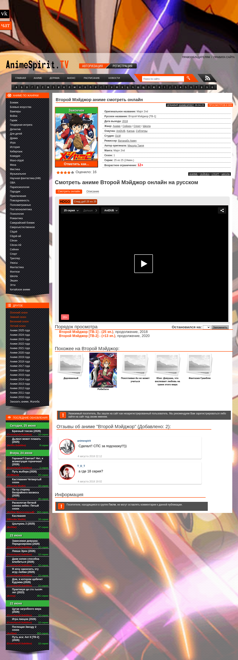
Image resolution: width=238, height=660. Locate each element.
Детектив (15, 129)
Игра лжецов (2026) (24, 619)
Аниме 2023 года (20, 339)
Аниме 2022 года (20, 343)
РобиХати (103, 388)
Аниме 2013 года (20, 383)
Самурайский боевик (22, 222)
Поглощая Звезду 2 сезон (24, 628)
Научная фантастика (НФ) (25, 178)
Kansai (130, 130)
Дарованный (71, 377)
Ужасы (14, 262)
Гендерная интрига (21, 124)
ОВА (12, 182)
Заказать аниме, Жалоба (25, 401)
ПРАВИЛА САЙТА (224, 57)
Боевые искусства (20, 107)
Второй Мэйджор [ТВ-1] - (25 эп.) (86, 332)
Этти (12, 285)
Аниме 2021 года (20, 348)
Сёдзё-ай (15, 236)
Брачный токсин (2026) (26, 431)
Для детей (16, 133)
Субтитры (142, 130)
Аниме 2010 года (20, 397)
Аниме (38, 78)
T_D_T (81, 466)
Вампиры (15, 111)
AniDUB (120, 130)
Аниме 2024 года (20, 334)
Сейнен (14, 249)
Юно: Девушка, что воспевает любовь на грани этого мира (167, 380)
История (15, 147)
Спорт (13, 253)
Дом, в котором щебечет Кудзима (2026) (27, 581)
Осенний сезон (19, 312)
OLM (118, 135)
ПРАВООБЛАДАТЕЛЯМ (196, 57)
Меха (13, 164)
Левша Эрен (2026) (23, 551)
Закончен (76, 110)
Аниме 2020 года (20, 352)
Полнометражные (20, 204)
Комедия (15, 156)
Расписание (92, 78)
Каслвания (19, 515)
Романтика (16, 218)
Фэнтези (15, 271)
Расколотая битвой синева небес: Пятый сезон (25, 505)
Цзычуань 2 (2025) (23, 523)
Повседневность (19, 200)
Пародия (15, 191)
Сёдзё (13, 231)
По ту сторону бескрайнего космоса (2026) (25, 492)
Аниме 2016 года (20, 370)
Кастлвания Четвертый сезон (26, 481)
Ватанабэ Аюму (127, 140)
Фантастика (17, 267)
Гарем (13, 120)
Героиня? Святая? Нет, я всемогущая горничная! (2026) (27, 461)
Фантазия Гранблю (199, 377)
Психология (17, 213)
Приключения (18, 196)
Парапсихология (19, 187)
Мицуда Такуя (136, 145)
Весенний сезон (19, 321)
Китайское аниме (20, 289)
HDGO (65, 201)
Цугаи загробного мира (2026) (26, 610)
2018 (125, 121)
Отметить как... (76, 164)
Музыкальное (18, 173)
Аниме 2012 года (20, 388)
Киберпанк (16, 151)
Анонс (71, 78)
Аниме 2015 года (20, 374)
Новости (114, 78)
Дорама (54, 78)
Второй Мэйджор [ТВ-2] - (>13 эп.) (87, 336)
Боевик (14, 102)
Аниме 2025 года (20, 330)
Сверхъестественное (22, 227)
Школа (14, 276)
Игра (12, 142)
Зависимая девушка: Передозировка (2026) (26, 542)
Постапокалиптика (21, 209)
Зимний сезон (18, 317)
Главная (20, 78)
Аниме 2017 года (20, 366)
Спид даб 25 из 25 (85, 201)
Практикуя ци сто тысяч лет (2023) (27, 591)
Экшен (14, 280)
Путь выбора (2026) (24, 471)
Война (13, 115)
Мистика (15, 169)
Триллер (15, 258)
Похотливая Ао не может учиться (135, 379)
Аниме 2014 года (20, 379)
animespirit (186, 105)
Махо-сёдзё (17, 160)
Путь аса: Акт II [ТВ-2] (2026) (25, 639)
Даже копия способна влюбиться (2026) (25, 560)
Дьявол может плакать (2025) (26, 440)
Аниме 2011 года (20, 392)
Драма (14, 138)
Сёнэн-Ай (15, 245)
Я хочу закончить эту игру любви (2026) (25, 571)
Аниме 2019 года (20, 357)
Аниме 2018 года (20, 361)
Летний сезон (18, 325)
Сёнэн (13, 240)
